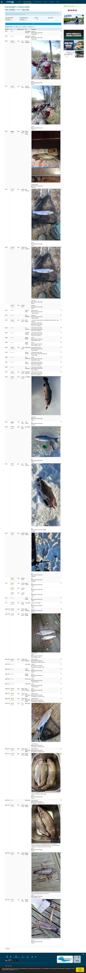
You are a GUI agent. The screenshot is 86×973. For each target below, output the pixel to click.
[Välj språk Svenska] (69, 10)
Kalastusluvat (37, 1)
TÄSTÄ (40, 13)
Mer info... (21, 969)
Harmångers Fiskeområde (30, 13)
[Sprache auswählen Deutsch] (73, 10)
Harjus (33, 26)
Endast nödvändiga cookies (80, 970)
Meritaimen (20, 26)
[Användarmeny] (2, 2)
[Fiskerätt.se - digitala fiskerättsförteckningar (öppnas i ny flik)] (65, 959)
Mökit (27, 9)
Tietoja (52, 1)
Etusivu (19, 1)
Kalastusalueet (27, 1)
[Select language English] (71, 10)
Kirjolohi (13, 26)
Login (57, 1)
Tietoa (6, 9)
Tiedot (45, 1)
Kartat (23, 9)
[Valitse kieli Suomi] (76, 10)
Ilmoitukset (18, 9)
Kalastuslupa (12, 9)
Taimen (26, 26)
